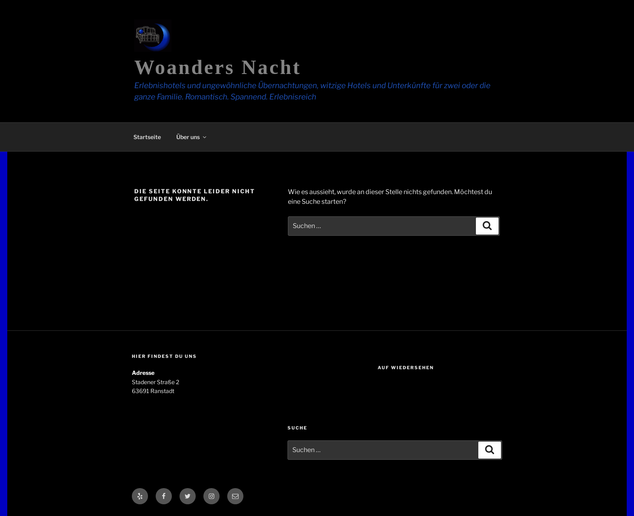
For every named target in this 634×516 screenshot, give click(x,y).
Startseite (147, 136)
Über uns (191, 136)
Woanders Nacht (217, 67)
